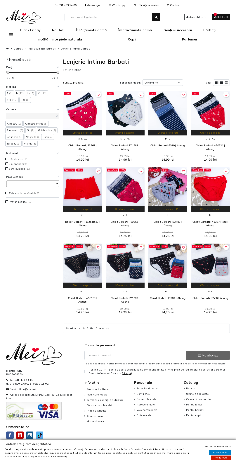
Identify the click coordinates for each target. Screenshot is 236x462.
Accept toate (220, 452)
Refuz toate (221, 457)
